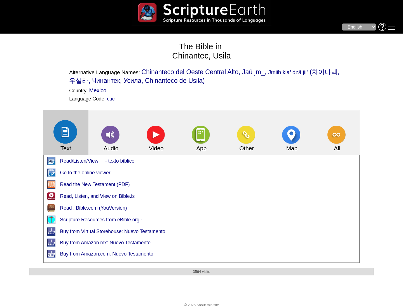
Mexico (97, 90)
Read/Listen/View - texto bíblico (97, 161)
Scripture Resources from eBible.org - (101, 219)
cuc (110, 99)
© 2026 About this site (201, 305)
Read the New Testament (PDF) (95, 184)
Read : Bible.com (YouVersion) (93, 208)
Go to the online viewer (85, 172)
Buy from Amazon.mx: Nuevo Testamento (105, 242)
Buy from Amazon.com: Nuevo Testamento (106, 254)
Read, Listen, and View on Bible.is (97, 196)
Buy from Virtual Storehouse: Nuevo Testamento (112, 231)
